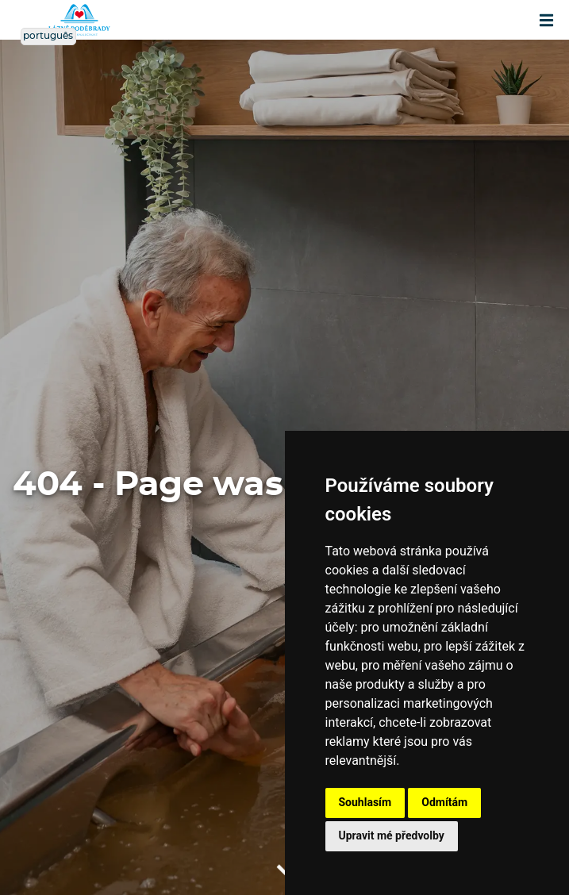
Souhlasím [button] (365, 802)
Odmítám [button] (444, 802)
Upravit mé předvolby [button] (391, 835)
